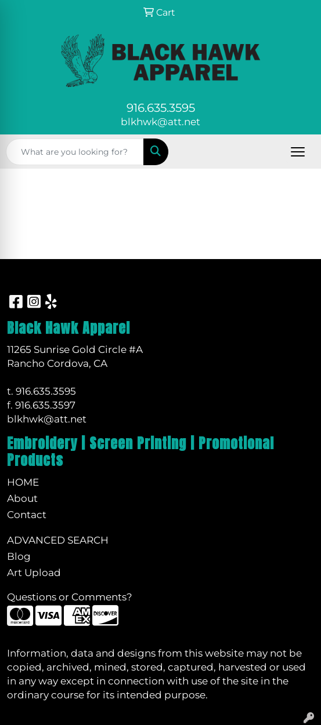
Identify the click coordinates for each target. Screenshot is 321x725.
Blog (19, 556)
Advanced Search (58, 540)
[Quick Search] (75, 152)
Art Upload (34, 572)
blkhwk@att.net (160, 121)
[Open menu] (297, 151)
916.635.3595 (161, 108)
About (22, 498)
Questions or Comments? (69, 597)
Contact (26, 514)
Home (23, 482)
